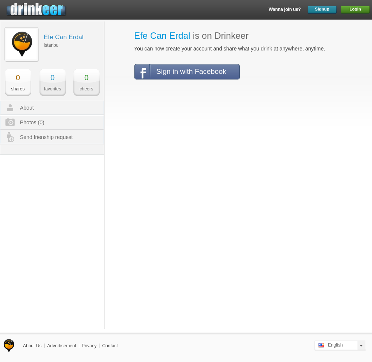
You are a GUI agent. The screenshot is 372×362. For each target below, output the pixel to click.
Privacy (89, 345)
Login (355, 9)
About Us (32, 345)
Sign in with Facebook (191, 71)
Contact (109, 345)
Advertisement (61, 345)
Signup (322, 9)
